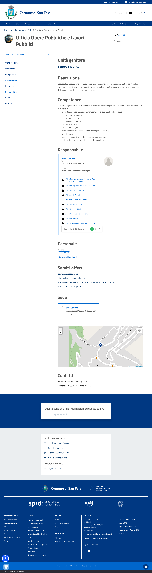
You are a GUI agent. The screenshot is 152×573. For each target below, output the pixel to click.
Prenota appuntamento (127, 519)
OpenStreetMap (138, 366)
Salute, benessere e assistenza (39, 555)
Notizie (57, 519)
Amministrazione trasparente (65, 541)
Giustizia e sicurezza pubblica (38, 544)
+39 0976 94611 (89, 530)
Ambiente (31, 551)
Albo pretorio (59, 538)
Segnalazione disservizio (127, 526)
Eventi (57, 527)
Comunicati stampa (62, 523)
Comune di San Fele (35, 13)
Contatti (87, 515)
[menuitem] (112, 24)
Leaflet (130, 366)
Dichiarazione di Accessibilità (129, 530)
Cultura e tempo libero (35, 523)
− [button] (61, 332)
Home (6, 30)
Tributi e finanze (33, 548)
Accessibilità (92, 566)
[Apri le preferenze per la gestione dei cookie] (6, 567)
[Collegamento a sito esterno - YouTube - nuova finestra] (130, 12)
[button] (136, 2)
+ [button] (61, 329)
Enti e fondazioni (10, 530)
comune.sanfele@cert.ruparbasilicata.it (98, 534)
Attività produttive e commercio (39, 530)
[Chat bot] (146, 567)
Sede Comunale (73, 307)
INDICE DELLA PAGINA (15, 54)
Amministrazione (17, 30)
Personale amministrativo (13, 537)
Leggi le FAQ (123, 523)
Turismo (30, 537)
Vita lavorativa (33, 527)
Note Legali (73, 566)
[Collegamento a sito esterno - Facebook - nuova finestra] (126, 12)
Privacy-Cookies (61, 566)
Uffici (29, 30)
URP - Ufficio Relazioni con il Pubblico (97, 538)
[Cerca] (145, 12)
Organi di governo (10, 523)
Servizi (30, 515)
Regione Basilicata (111, 2)
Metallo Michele (68, 158)
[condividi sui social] (120, 35)
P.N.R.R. (121, 533)
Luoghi (6, 541)
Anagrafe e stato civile (35, 520)
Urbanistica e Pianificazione (37, 534)
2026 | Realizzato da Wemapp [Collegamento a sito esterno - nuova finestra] (14, 571)
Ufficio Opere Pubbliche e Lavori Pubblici (48, 30)
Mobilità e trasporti (34, 541)
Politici (6, 534)
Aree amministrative (11, 519)
